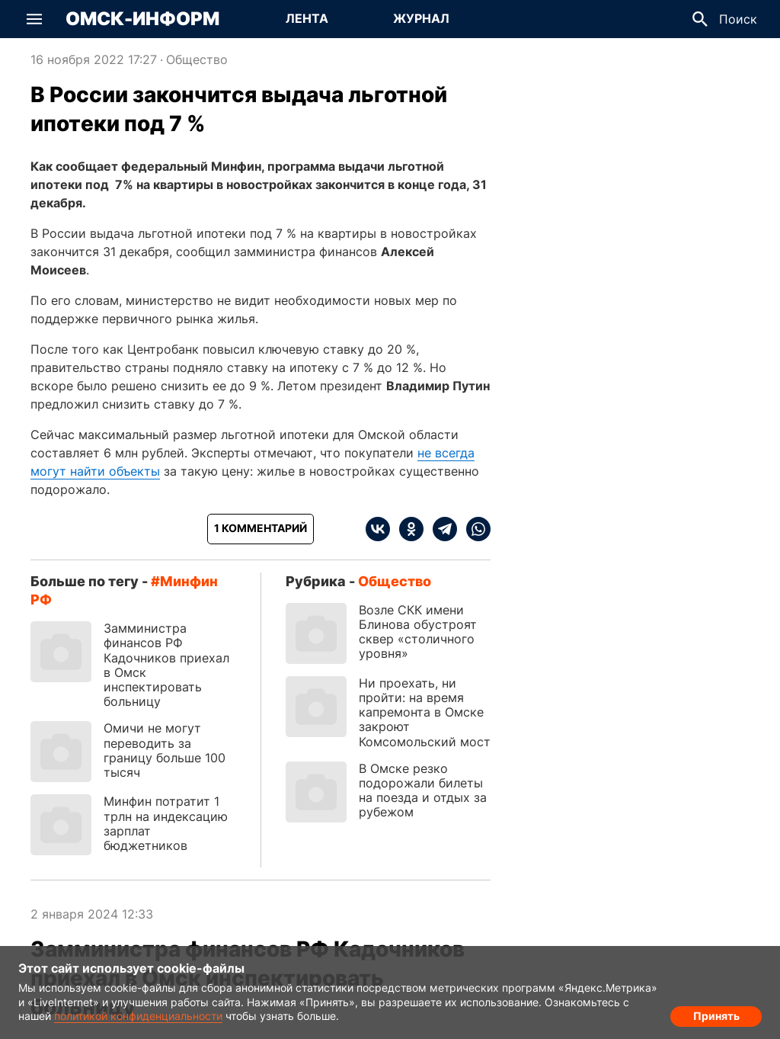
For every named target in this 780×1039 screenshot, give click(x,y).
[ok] (407, 529)
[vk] (378, 529)
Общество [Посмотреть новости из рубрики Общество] (197, 59)
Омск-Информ (142, 19)
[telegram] (440, 529)
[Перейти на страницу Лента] (307, 19)
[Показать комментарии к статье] (260, 529)
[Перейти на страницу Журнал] (421, 19)
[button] (34, 19)
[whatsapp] (474, 529)
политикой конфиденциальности (138, 1015)
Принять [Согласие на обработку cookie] (716, 1012)
